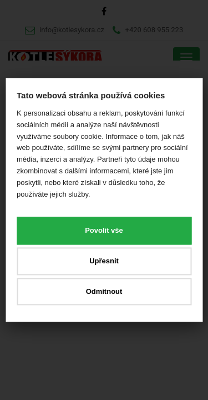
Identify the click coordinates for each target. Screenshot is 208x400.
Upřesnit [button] (104, 261)
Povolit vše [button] (104, 231)
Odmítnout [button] (104, 291)
